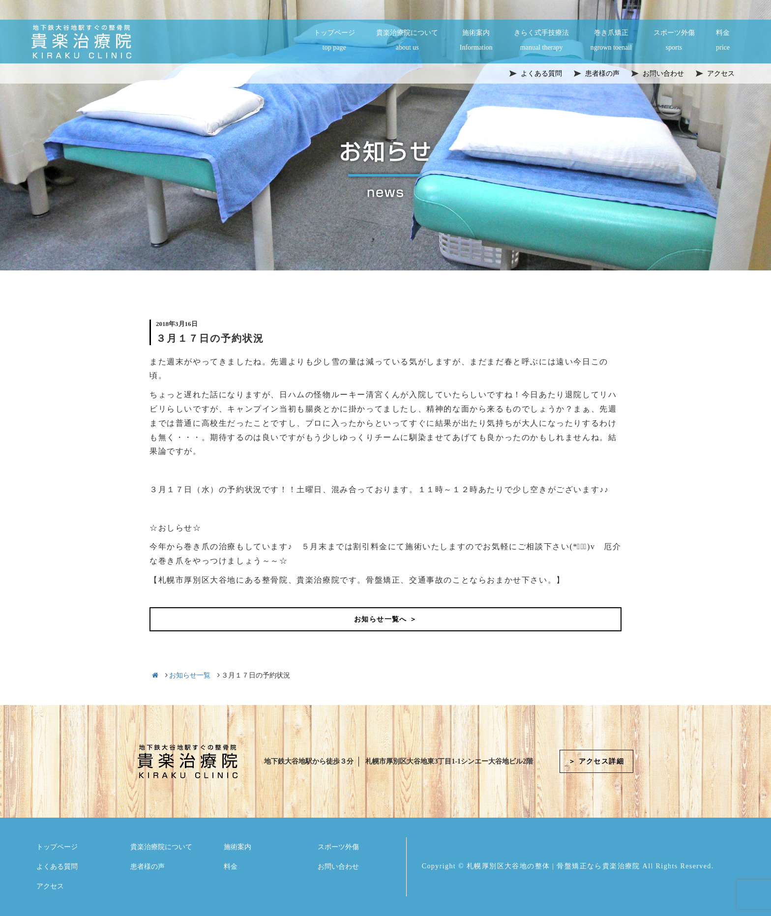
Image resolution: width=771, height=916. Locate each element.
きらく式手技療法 (541, 41)
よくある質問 (57, 866)
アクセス (50, 886)
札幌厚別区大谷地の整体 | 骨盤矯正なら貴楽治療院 (553, 866)
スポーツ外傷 (674, 41)
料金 (723, 41)
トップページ (334, 41)
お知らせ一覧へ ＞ (385, 619)
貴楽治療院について (407, 41)
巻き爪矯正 (611, 41)
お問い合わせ (338, 866)
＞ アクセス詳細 (596, 761)
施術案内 (476, 41)
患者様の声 (147, 866)
